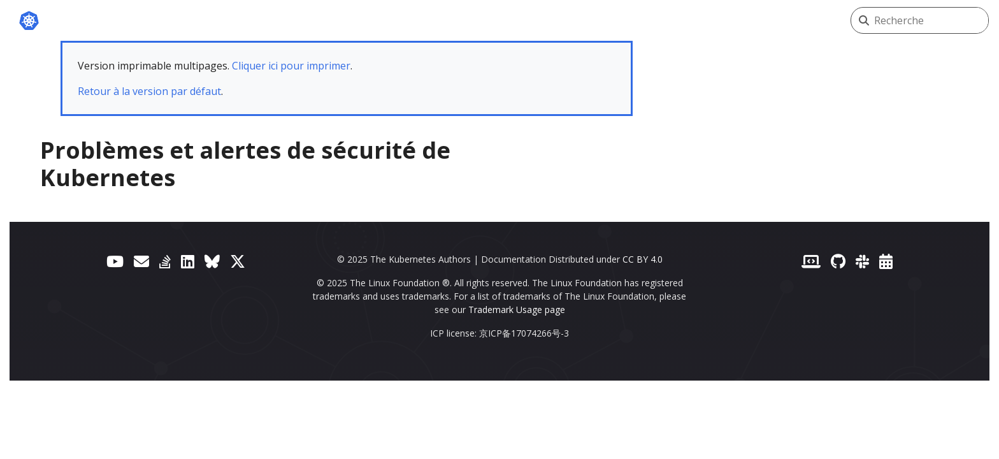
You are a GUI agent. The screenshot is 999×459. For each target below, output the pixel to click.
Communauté (596, 20)
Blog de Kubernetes (400, 20)
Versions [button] (679, 20)
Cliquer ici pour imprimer (291, 66)
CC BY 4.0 (642, 259)
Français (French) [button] (780, 20)
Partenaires (505, 20)
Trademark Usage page (516, 309)
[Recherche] (931, 20)
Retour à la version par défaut (149, 91)
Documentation (284, 20)
